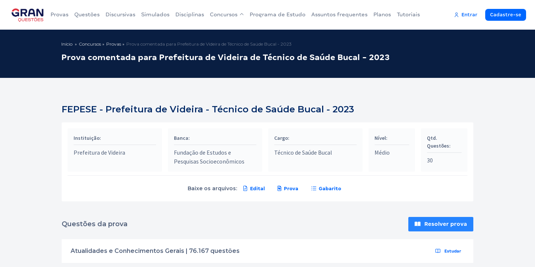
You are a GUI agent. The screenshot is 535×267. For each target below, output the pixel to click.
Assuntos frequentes (339, 14)
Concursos (227, 14)
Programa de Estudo (277, 14)
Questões (87, 14)
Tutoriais (408, 14)
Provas (59, 14)
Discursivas (120, 14)
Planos (382, 14)
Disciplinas (189, 14)
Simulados (155, 14)
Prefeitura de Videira (99, 152)
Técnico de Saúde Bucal (303, 152)
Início (66, 44)
